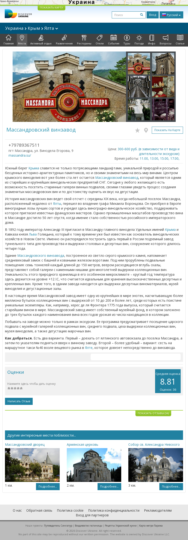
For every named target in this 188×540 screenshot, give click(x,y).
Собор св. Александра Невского (154, 444)
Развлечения (64, 40)
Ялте (89, 347)
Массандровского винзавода (40, 255)
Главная (9, 40)
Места (22, 40)
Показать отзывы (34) (153, 413)
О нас (17, 510)
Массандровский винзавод (116, 177)
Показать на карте (167, 130)
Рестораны (84, 40)
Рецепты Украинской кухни (121, 525)
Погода (139, 40)
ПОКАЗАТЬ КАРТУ (51, 7)
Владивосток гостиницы (88, 525)
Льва (33, 234)
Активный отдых (41, 40)
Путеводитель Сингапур (58, 525)
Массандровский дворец (25, 444)
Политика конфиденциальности (113, 510)
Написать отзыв (19, 401)
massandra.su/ (20, 155)
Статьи (180, 40)
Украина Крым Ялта (31, 28)
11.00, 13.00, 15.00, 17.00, (159, 158)
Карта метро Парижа (151, 525)
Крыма (33, 168)
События (113, 40)
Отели (100, 40)
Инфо (151, 40)
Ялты (57, 203)
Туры (126, 40)
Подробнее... (48, 486)
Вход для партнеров (92, 515)
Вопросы (165, 40)
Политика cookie (70, 510)
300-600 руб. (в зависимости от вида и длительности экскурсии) (148, 151)
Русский (171, 15)
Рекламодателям (158, 510)
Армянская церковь (82, 444)
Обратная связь (39, 510)
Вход (152, 15)
